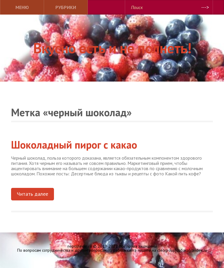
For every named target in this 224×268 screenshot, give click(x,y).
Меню (22, 7)
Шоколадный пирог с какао (74, 144)
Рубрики (65, 7)
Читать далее (32, 194)
